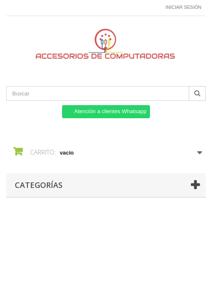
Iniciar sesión (183, 7)
